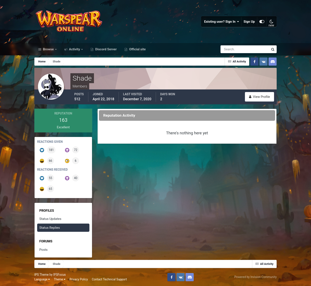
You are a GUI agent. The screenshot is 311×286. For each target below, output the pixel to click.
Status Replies (49, 228)
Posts (43, 250)
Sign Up (249, 22)
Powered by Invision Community (255, 277)
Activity (74, 49)
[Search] (230, 49)
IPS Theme (41, 274)
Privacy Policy (79, 279)
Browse (48, 49)
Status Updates (50, 219)
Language (42, 279)
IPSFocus (59, 274)
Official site (137, 49)
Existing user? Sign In (221, 21)
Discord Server (105, 49)
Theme (59, 279)
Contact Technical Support (109, 279)
